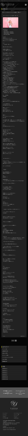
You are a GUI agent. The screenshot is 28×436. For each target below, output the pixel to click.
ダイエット (4, 355)
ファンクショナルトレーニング (20, 393)
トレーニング (16, 415)
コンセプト (5, 414)
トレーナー (5, 415)
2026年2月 (4, 368)
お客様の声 (4, 351)
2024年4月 (4, 372)
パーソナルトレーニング (6, 357)
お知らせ (3, 353)
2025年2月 (4, 370)
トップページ (5, 413)
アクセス (15, 416)
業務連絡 (3, 361)
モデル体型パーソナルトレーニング (8, 393)
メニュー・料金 (16, 414)
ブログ (3, 359)
